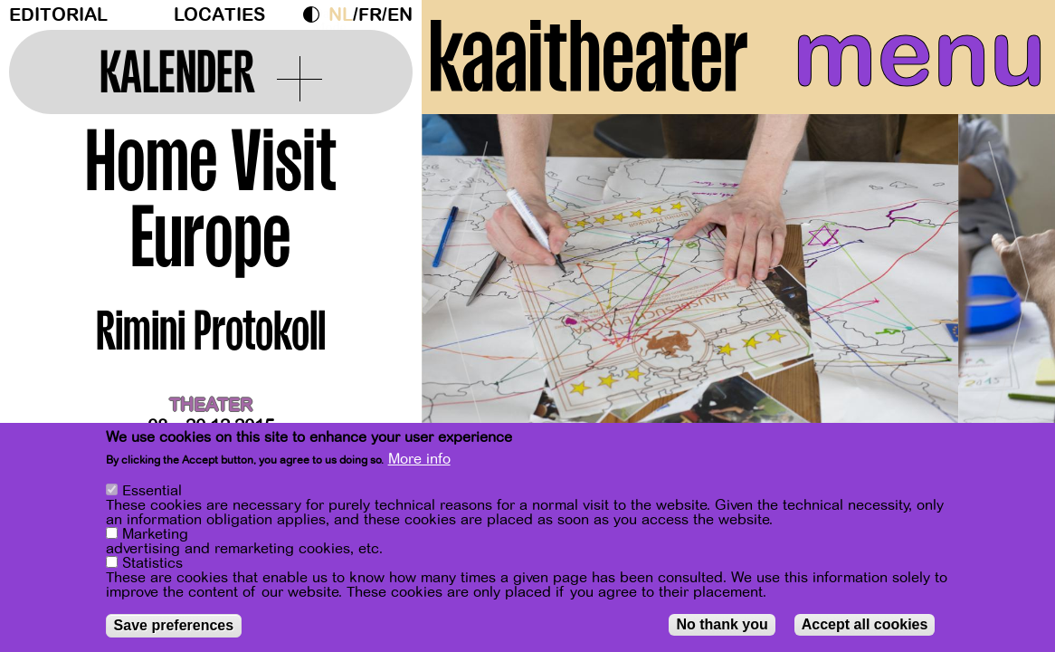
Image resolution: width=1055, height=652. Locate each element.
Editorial (58, 15)
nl (340, 15)
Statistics (152, 563)
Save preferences (174, 625)
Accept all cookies (865, 624)
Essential (152, 491)
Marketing (155, 534)
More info (419, 459)
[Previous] (467, 293)
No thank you (721, 624)
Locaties (219, 15)
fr (370, 15)
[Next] (1010, 293)
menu (919, 54)
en (400, 15)
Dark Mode (315, 14)
